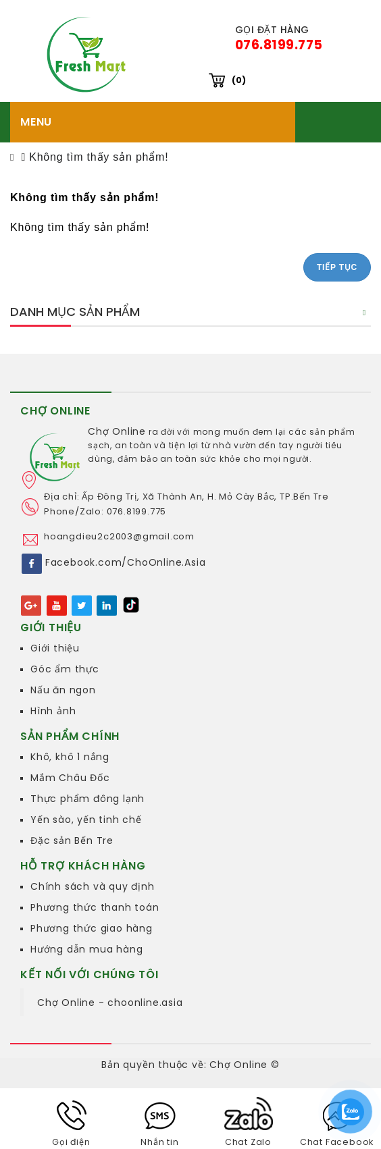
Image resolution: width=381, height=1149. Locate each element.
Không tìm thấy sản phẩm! (98, 157)
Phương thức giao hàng (91, 928)
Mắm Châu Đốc (70, 777)
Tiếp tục (337, 267)
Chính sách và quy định (92, 886)
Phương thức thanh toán (94, 907)
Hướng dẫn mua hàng (86, 949)
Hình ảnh (53, 711)
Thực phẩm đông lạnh (87, 798)
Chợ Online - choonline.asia (110, 1002)
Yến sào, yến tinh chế (86, 819)
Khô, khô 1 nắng (69, 757)
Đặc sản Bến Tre (71, 840)
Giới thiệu (55, 648)
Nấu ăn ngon (63, 690)
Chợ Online (117, 431)
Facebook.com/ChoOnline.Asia (125, 563)
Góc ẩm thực (64, 669)
